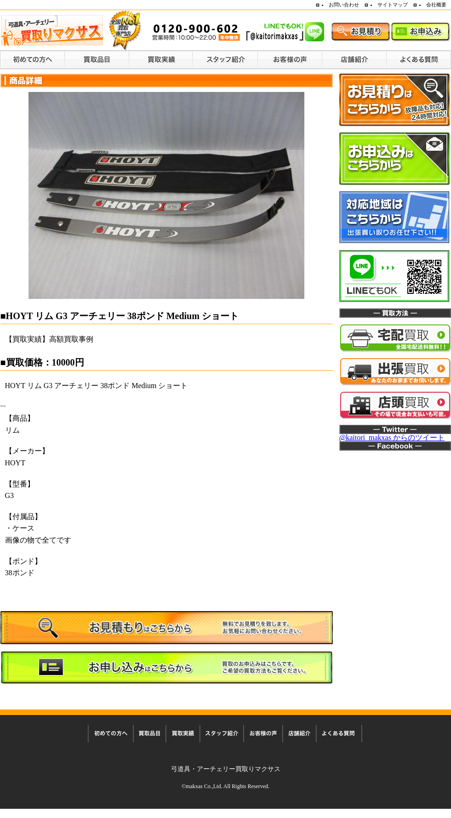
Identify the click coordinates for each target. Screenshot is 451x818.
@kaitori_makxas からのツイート (392, 437)
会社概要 (436, 4)
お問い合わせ (344, 4)
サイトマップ (392, 4)
